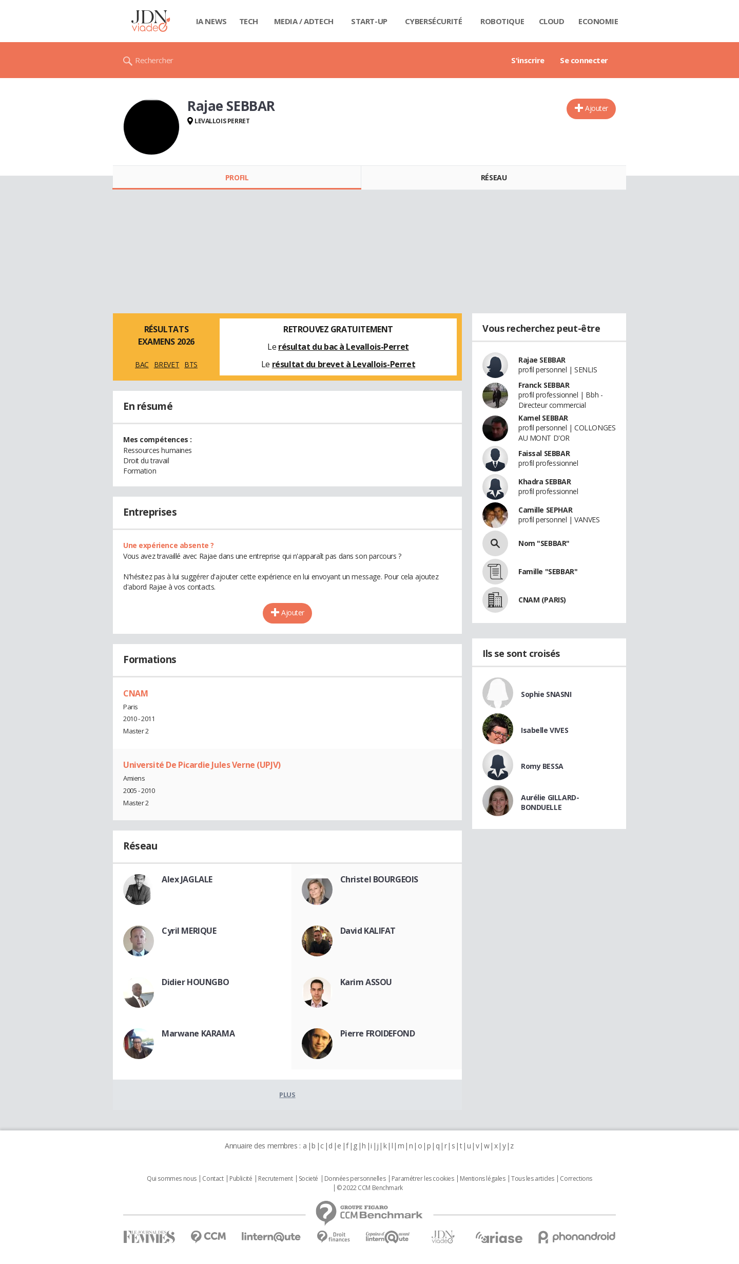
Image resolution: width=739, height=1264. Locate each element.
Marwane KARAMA (198, 1033)
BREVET (166, 364)
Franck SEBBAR (544, 385)
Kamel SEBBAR (543, 418)
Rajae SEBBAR (542, 360)
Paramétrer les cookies (423, 1178)
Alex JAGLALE (187, 879)
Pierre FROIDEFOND (377, 1033)
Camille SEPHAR (545, 510)
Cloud (552, 21)
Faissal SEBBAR (544, 453)
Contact (212, 1178)
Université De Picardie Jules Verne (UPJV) (202, 764)
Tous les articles (532, 1178)
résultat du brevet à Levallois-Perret (343, 364)
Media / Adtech (304, 21)
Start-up (369, 21)
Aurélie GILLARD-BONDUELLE (550, 802)
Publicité (240, 1178)
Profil (236, 177)
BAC (142, 364)
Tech (248, 21)
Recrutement (275, 1178)
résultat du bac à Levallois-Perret (343, 346)
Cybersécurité (433, 21)
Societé (308, 1178)
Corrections (576, 1178)
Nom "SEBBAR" (544, 543)
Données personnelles (355, 1178)
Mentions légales (482, 1178)
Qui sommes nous (172, 1178)
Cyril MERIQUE (189, 930)
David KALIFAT (368, 930)
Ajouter (596, 108)
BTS (191, 364)
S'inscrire (527, 60)
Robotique (502, 21)
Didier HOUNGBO (195, 982)
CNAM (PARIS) (542, 600)
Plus (287, 1094)
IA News (211, 21)
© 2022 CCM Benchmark (370, 1188)
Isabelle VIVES (544, 730)
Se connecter (584, 60)
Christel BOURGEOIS (379, 879)
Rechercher (154, 60)
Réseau (494, 177)
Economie (598, 21)
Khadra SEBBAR (544, 481)
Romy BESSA (542, 766)
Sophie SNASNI (546, 694)
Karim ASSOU (366, 982)
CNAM (135, 693)
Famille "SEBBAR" (547, 571)
